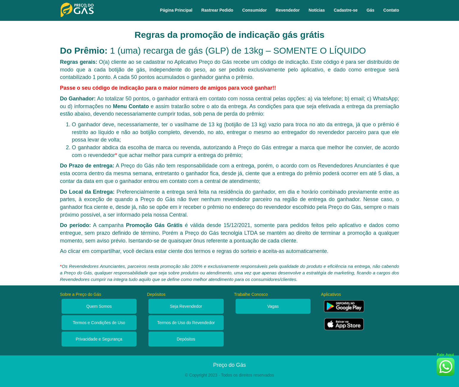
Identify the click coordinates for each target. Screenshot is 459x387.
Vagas (273, 306)
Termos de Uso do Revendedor (186, 322)
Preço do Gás (229, 365)
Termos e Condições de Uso (99, 322)
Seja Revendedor (186, 306)
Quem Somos (99, 306)
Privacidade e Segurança (99, 339)
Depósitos (186, 339)
